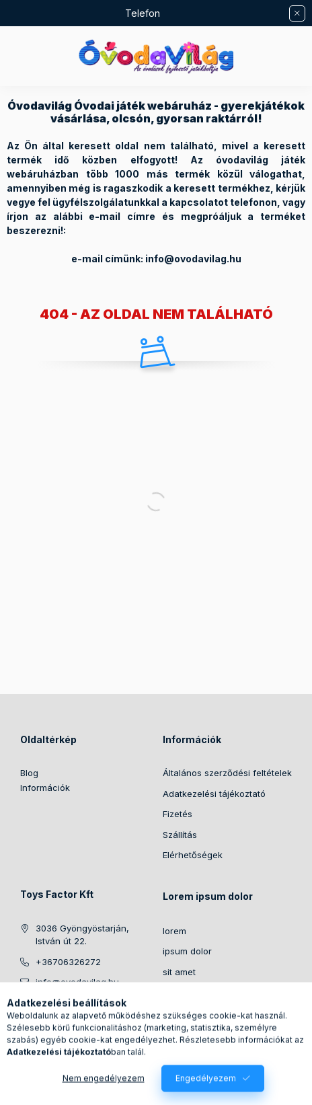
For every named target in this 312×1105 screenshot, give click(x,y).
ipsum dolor (187, 951)
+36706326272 (68, 961)
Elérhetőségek (193, 854)
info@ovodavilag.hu (77, 982)
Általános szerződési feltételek (227, 772)
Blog (29, 772)
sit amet (179, 971)
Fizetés (177, 813)
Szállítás (180, 834)
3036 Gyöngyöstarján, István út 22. (82, 935)
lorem (174, 930)
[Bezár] (297, 13)
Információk (45, 787)
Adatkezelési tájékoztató (214, 793)
